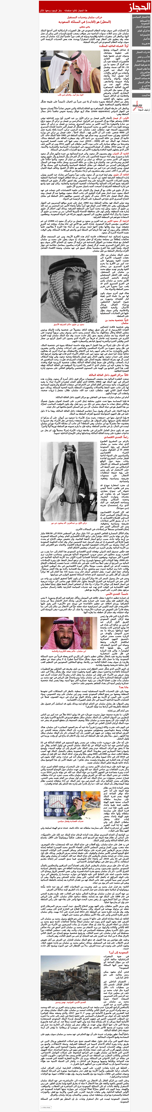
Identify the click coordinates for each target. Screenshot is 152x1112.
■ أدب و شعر (143, 57)
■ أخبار (146, 39)
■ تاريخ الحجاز (143, 61)
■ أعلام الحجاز (143, 69)
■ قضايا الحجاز (143, 27)
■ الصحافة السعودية (145, 22)
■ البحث (146, 95)
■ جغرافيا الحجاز (142, 65)
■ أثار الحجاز (144, 82)
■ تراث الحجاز (143, 52)
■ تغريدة (146, 43)
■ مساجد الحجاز (142, 78)
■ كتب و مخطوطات (144, 87)
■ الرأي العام (144, 31)
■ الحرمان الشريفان (145, 73)
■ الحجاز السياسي (141, 17)
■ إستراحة (145, 35)
